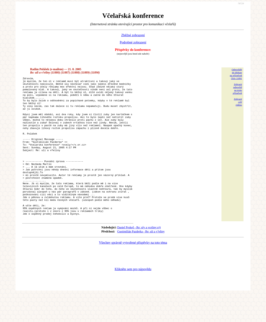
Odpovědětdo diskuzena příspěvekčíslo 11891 (236, 74)
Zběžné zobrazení (133, 35)
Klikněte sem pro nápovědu (133, 297)
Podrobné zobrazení (133, 42)
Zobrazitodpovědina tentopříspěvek (237, 88)
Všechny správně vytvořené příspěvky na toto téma (133, 271)
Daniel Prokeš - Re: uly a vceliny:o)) (139, 255)
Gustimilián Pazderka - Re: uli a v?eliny (141, 259)
